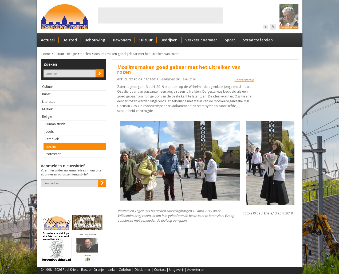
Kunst (46, 94)
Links (111, 269)
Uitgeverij (176, 269)
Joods (49, 131)
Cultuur (146, 39)
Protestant (53, 154)
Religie (72, 54)
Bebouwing (95, 39)
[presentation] (72, 196)
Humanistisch (55, 124)
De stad (69, 39)
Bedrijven (169, 39)
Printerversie (244, 80)
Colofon (125, 269)
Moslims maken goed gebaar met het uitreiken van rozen (136, 54)
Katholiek (52, 139)
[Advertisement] (160, 15)
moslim (85, 54)
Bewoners (122, 39)
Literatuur (49, 101)
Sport (230, 39)
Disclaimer (143, 269)
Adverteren (195, 269)
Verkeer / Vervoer (201, 39)
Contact (160, 269)
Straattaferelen (258, 39)
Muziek (47, 109)
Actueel (48, 39)
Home (46, 54)
